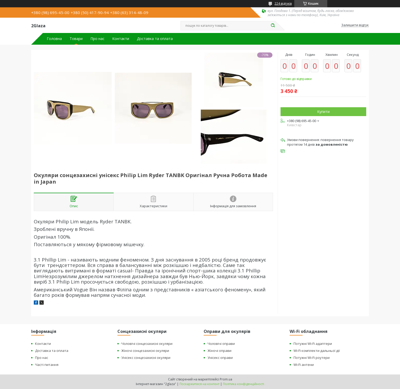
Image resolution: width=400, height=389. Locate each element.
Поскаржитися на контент (199, 384)
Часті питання (46, 364)
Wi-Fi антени (304, 364)
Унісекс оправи (220, 357)
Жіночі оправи (219, 350)
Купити (323, 111)
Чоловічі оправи (221, 343)
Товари (76, 39)
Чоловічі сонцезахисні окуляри (146, 343)
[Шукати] (273, 25)
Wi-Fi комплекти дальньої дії (317, 350)
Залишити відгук (355, 25)
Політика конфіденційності (243, 384)
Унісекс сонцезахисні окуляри (145, 357)
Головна (54, 39)
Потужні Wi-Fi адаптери (313, 343)
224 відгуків (283, 3)
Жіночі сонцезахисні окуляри (145, 350)
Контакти (120, 39)
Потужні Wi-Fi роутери (312, 357)
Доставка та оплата (155, 39)
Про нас (97, 39)
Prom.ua (226, 379)
